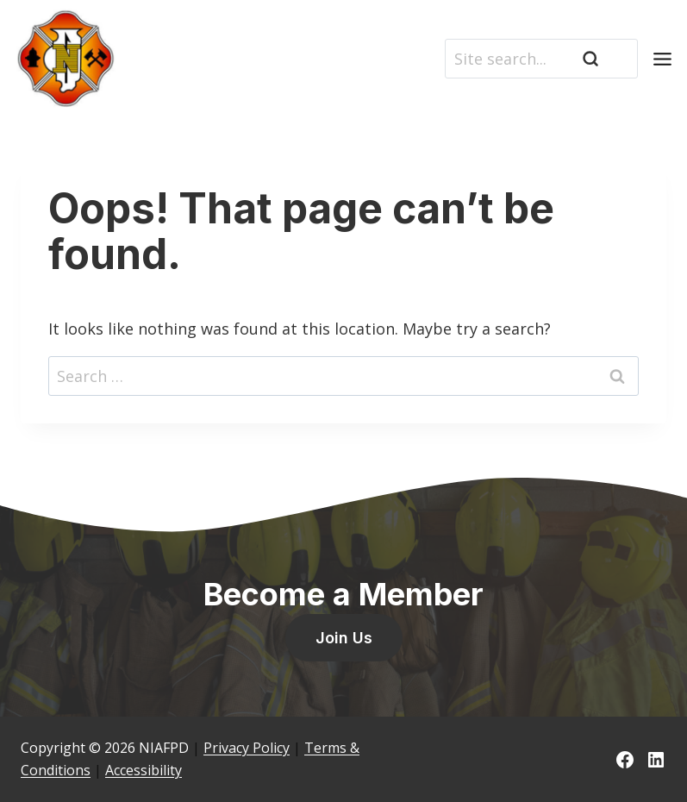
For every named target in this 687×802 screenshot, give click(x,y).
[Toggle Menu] (662, 59)
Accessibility (143, 770)
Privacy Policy (246, 747)
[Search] (541, 58)
